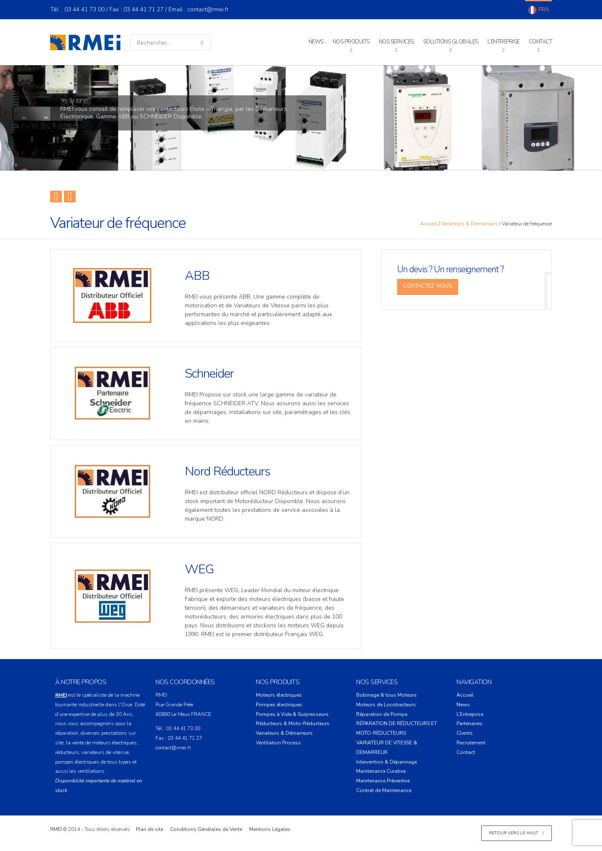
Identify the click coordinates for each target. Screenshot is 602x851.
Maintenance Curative (381, 771)
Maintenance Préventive (383, 780)
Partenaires (469, 723)
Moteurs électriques (279, 695)
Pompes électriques (279, 704)
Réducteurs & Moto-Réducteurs (292, 723)
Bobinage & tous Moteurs (386, 695)
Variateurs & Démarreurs (469, 223)
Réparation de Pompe (381, 714)
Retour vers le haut (516, 833)
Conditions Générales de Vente (206, 829)
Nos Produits (351, 42)
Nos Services (396, 42)
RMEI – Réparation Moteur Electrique (85, 42)
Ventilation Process (278, 742)
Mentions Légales (270, 829)
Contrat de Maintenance (383, 790)
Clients (465, 733)
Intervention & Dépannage (386, 762)
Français (538, 10)
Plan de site (149, 829)
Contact (540, 42)
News (316, 42)
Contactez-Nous (427, 286)
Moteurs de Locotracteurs (386, 704)
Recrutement (471, 742)
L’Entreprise (503, 42)
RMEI (56, 829)
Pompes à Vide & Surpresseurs (292, 714)
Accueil (428, 223)
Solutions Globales (450, 42)
